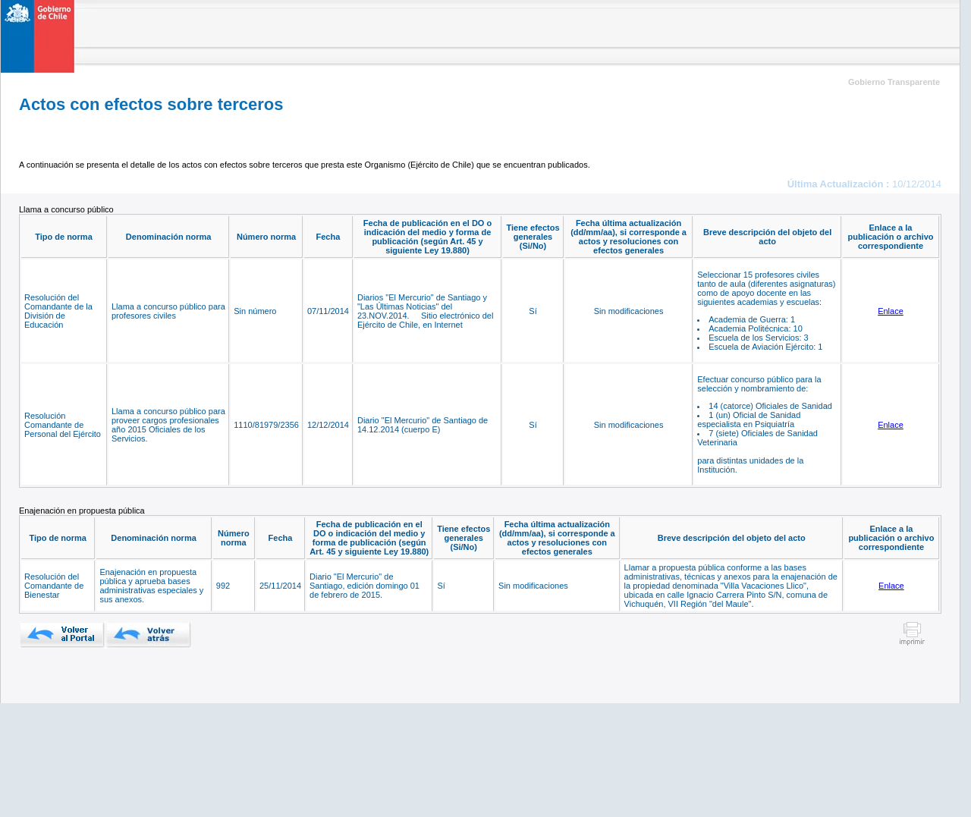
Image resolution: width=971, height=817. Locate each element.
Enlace (890, 311)
